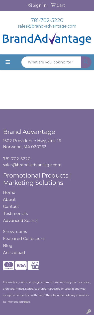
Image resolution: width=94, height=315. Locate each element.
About (9, 199)
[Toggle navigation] (8, 62)
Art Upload (14, 252)
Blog (8, 245)
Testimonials (15, 213)
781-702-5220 (47, 20)
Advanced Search (20, 220)
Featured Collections (24, 238)
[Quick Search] (51, 62)
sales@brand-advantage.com (47, 26)
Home (9, 192)
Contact (11, 206)
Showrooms (15, 231)
